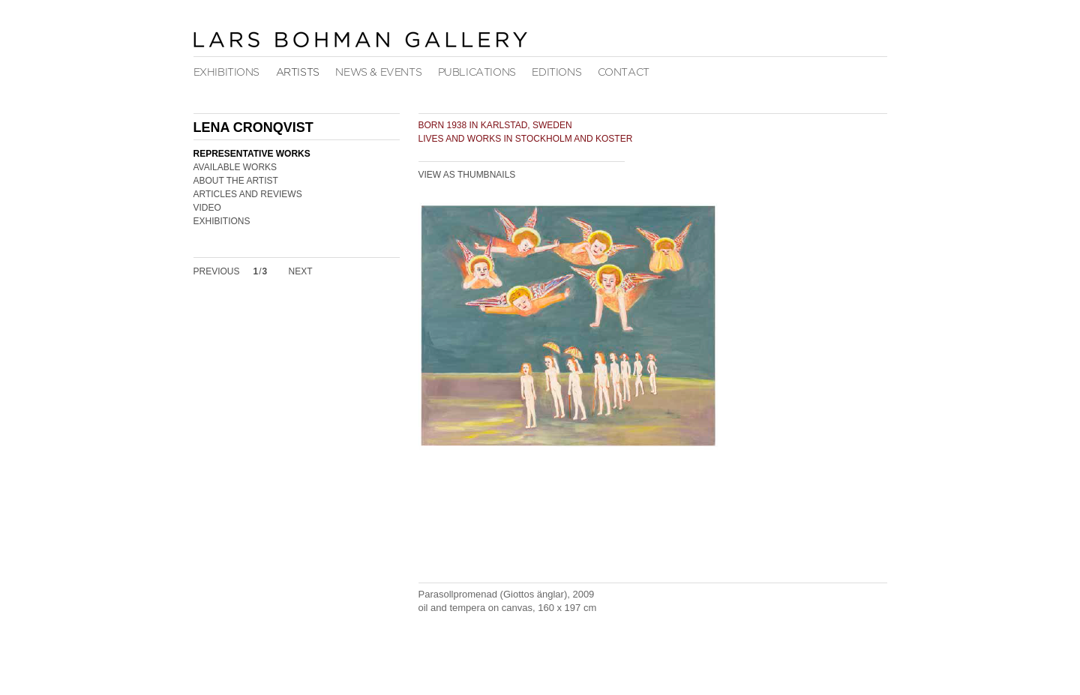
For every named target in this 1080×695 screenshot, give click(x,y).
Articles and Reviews (248, 194)
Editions (556, 72)
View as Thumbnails (467, 174)
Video (207, 207)
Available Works (236, 167)
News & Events (378, 72)
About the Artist (236, 180)
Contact (624, 72)
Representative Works (252, 153)
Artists (298, 72)
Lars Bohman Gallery (360, 39)
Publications (477, 72)
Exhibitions (227, 72)
